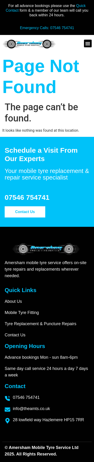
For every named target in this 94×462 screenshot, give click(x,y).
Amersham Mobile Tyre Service (40, 447)
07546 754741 (62, 28)
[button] (88, 43)
